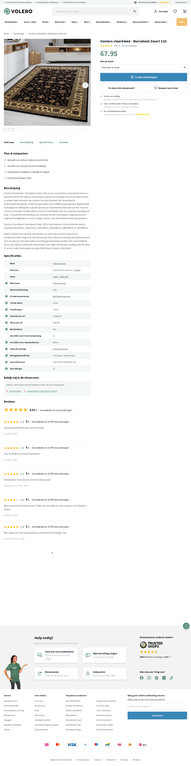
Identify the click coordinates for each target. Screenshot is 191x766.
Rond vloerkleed (103, 720)
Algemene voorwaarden (61, 759)
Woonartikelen (140, 22)
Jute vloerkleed (103, 710)
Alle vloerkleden (73, 701)
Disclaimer (110, 759)
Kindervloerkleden (104, 729)
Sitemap (124, 759)
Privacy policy (83, 759)
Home (6, 33)
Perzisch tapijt (102, 705)
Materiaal (59, 22)
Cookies (97, 759)
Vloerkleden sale (73, 724)
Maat (86, 22)
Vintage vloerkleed (74, 705)
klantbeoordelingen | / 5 (156, 649)
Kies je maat (107, 61)
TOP (186, 626)
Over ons (39, 701)
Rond (45, 22)
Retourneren (9, 715)
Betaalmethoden (11, 705)
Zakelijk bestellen (43, 720)
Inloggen (8, 720)
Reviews (63, 142)
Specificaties (46, 142)
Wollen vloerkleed (74, 710)
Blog (37, 710)
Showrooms (160, 22)
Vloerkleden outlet (104, 724)
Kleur (74, 22)
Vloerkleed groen (104, 715)
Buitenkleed (71, 715)
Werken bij (39, 715)
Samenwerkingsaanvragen (46, 724)
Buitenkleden (103, 22)
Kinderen (121, 22)
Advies (7, 729)
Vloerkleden (11, 22)
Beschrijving (26, 142)
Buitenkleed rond (73, 720)
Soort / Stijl (29, 22)
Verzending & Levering (14, 710)
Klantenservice (181, 2)
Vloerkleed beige (73, 729)
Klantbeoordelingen (13, 724)
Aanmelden (157, 715)
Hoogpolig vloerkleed (106, 701)
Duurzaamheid (41, 729)
